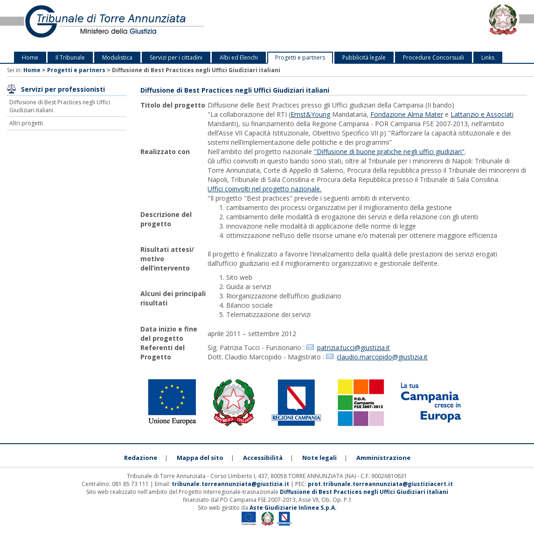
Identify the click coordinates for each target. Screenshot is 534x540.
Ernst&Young (310, 114)
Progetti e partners (300, 57)
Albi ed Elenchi (239, 57)
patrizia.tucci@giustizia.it (353, 347)
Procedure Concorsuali (433, 57)
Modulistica (117, 57)
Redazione (140, 457)
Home (30, 57)
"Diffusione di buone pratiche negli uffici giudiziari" (389, 151)
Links (487, 57)
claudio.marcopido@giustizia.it (382, 356)
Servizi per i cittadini (176, 57)
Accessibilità (263, 457)
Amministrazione (383, 457)
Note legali (319, 457)
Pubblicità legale (364, 57)
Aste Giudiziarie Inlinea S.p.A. (293, 508)
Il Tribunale (70, 57)
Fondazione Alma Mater (406, 114)
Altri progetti (26, 123)
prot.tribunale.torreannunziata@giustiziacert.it (380, 484)
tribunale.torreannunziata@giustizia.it (231, 484)
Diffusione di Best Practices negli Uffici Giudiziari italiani (59, 106)
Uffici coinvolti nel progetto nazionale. (264, 188)
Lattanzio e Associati (482, 114)
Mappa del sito (200, 457)
